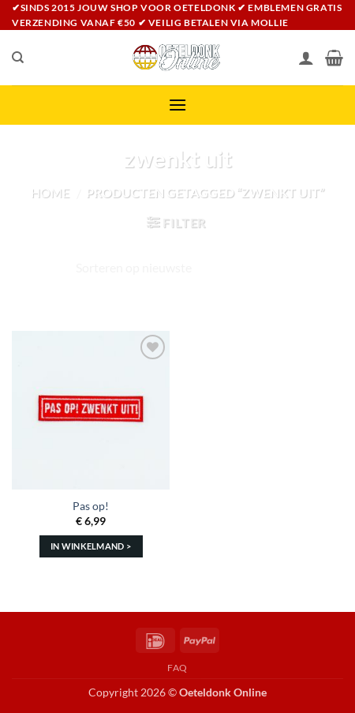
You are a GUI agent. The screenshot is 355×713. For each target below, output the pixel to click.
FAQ (177, 668)
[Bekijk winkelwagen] (334, 57)
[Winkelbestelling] (177, 267)
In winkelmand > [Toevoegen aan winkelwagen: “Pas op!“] (91, 546)
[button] (177, 104)
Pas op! (91, 506)
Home (50, 192)
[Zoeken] (18, 58)
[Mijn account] (306, 57)
